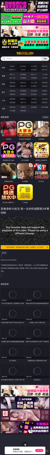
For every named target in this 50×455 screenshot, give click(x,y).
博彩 (3, 68)
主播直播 (34, 78)
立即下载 (39, 450)
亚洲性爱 (12, 83)
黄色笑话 (34, 102)
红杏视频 (12, 111)
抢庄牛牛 (44, 70)
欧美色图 (34, 91)
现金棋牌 (34, 70)
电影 (3, 84)
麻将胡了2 (12, 70)
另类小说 (23, 102)
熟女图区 (34, 94)
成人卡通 (34, 83)
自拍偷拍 (23, 74)
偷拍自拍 (23, 83)
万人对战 (34, 66)
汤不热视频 (44, 107)
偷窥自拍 (12, 91)
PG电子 (12, 66)
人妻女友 (34, 99)
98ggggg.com (25, 53)
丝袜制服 (23, 78)
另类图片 (44, 94)
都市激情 (12, 99)
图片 (3, 92)
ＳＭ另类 (44, 78)
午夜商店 (23, 107)
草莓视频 (34, 107)
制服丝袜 (12, 86)
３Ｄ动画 (44, 74)
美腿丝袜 (12, 94)
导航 (3, 108)
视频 (3, 76)
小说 (3, 100)
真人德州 (23, 66)
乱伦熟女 (34, 86)
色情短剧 (23, 111)
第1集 (4, 253)
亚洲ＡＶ (12, 74)
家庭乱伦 (23, 99)
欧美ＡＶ (34, 74)
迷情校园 (12, 102)
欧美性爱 (44, 83)
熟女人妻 (12, 78)
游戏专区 (44, 66)
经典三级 (23, 86)
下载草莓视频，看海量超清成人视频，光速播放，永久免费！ (27, 247)
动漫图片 (44, 91)
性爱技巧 (44, 102)
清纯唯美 (23, 94)
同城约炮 (12, 107)
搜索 (45, 59)
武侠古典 (44, 99)
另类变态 (44, 86)
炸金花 (23, 70)
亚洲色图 (23, 91)
